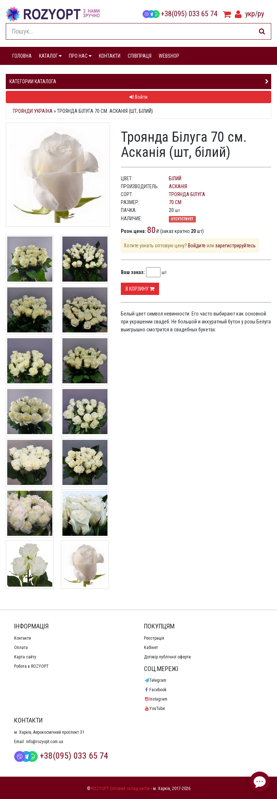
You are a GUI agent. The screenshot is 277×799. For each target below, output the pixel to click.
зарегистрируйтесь (235, 245)
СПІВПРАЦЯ (139, 56)
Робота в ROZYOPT (31, 666)
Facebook (155, 689)
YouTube (154, 708)
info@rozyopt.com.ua (44, 741)
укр (250, 13)
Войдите (197, 245)
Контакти (22, 638)
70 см (175, 202)
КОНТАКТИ (109, 56)
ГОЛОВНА (22, 56)
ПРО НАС (80, 56)
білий (175, 178)
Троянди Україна (33, 111)
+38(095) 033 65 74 (179, 13)
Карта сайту (25, 656)
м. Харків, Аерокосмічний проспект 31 (49, 732)
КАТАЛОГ (50, 56)
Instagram (155, 699)
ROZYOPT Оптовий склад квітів (120, 788)
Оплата (21, 647)
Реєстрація (154, 638)
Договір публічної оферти (167, 656)
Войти (138, 97)
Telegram (155, 680)
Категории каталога (32, 81)
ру (261, 13)
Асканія (178, 186)
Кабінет (151, 647)
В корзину (140, 289)
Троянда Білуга (187, 194)
